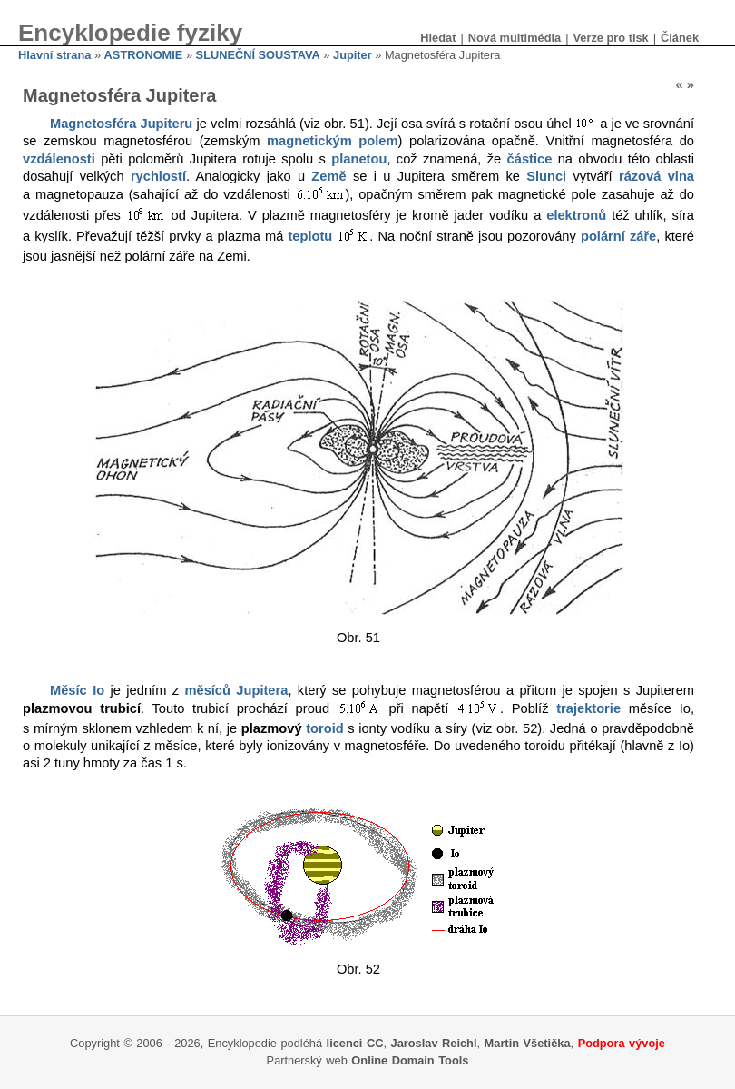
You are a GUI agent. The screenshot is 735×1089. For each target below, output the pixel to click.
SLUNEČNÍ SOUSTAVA (258, 55)
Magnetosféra (93, 123)
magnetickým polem (332, 141)
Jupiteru (166, 123)
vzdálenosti (59, 159)
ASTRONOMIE (143, 55)
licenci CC (355, 1043)
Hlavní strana (54, 55)
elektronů (576, 215)
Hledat (438, 38)
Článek (680, 38)
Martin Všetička (528, 1043)
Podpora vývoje (621, 1043)
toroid (325, 728)
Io (98, 690)
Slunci (546, 176)
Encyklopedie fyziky (130, 32)
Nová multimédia (514, 38)
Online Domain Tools (409, 1060)
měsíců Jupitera (236, 690)
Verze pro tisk (610, 38)
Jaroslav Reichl (434, 1043)
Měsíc (68, 690)
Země (328, 176)
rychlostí (158, 176)
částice (530, 159)
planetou (359, 159)
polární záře (618, 236)
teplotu (310, 236)
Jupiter (352, 55)
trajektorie (588, 708)
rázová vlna (656, 176)
